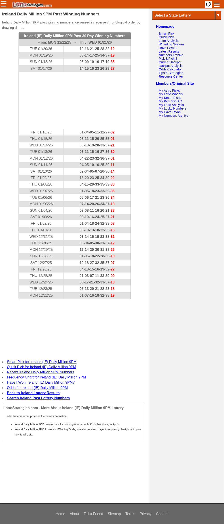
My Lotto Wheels (171, 94)
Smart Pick (166, 33)
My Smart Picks (170, 97)
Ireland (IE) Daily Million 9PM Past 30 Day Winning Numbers (74, 36)
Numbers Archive (171, 55)
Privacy (145, 514)
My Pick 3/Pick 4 (170, 101)
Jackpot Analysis (170, 66)
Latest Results (169, 51)
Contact (162, 514)
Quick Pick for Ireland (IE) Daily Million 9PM (41, 367)
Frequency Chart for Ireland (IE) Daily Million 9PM (46, 377)
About (74, 514)
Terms (130, 514)
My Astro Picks (169, 90)
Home (60, 514)
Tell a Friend (93, 514)
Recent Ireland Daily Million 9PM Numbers (40, 372)
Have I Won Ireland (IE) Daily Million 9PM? (41, 382)
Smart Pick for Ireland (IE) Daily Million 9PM (41, 362)
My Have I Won (170, 112)
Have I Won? (168, 48)
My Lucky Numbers (172, 108)
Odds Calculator (170, 69)
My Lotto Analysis (171, 105)
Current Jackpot (170, 62)
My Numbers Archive (173, 115)
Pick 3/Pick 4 (168, 58)
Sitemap (114, 514)
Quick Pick (166, 37)
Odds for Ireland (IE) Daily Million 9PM (37, 388)
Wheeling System (171, 44)
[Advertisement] (74, 100)
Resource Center (171, 76)
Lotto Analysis (169, 40)
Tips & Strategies (171, 73)
